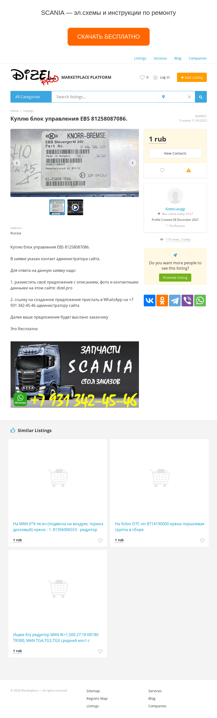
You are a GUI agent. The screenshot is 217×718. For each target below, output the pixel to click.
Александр (175, 209)
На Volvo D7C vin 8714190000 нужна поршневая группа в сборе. (159, 526)
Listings (140, 58)
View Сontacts (175, 153)
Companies (198, 58)
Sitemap (93, 691)
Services (160, 58)
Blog (177, 58)
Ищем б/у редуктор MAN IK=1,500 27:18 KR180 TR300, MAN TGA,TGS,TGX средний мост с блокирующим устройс (55, 637)
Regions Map (97, 698)
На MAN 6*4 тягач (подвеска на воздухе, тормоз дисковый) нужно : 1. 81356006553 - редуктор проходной (58, 526)
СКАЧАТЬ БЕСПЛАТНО (109, 37)
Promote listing (175, 277)
